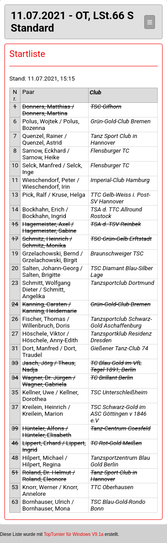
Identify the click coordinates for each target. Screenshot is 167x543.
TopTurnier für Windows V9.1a (73, 534)
